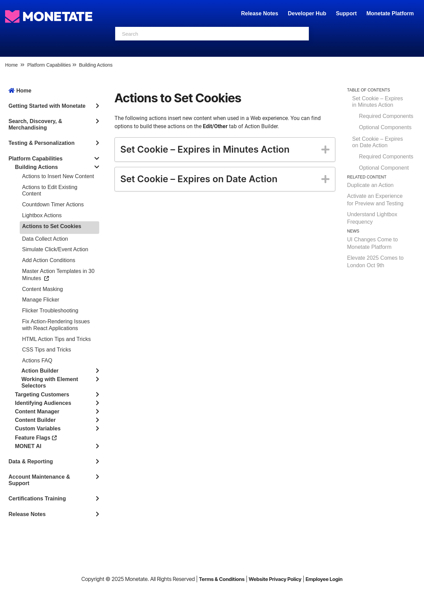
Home (11, 65)
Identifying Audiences (43, 403)
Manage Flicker (40, 300)
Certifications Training (37, 498)
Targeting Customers (42, 394)
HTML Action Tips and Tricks (56, 339)
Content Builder (35, 420)
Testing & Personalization (41, 143)
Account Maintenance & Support (39, 480)
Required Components (386, 116)
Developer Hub (307, 13)
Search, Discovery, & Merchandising (35, 124)
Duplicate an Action (370, 185)
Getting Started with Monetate (47, 106)
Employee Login (323, 579)
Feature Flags (36, 437)
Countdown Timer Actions (53, 204)
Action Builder (39, 371)
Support (346, 13)
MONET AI (28, 446)
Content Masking (42, 289)
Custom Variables (37, 428)
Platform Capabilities (49, 65)
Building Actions (95, 65)
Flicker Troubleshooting (50, 310)
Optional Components (385, 127)
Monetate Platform (390, 13)
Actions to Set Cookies (51, 226)
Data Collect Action (45, 239)
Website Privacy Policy (275, 579)
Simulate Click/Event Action (55, 249)
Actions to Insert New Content (58, 176)
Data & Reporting (30, 461)
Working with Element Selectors (49, 382)
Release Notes (260, 13)
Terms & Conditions (222, 579)
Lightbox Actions (42, 215)
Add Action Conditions (48, 260)
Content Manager (37, 411)
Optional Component (384, 168)
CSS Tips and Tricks (46, 350)
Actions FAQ (37, 360)
